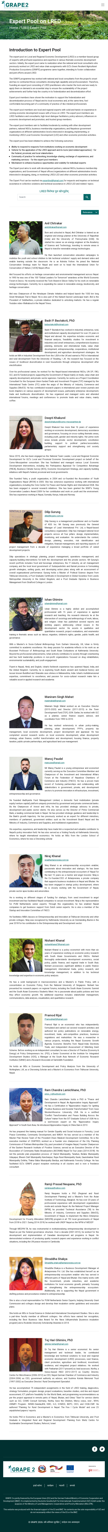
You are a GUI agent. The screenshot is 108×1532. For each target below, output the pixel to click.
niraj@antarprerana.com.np (57, 860)
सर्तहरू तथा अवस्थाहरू (71, 1522)
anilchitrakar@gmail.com (56, 227)
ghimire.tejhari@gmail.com (56, 1344)
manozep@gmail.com (54, 762)
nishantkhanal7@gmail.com (57, 944)
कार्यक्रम (50, 1485)
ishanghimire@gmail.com (56, 603)
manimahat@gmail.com (55, 700)
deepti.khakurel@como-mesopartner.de (63, 421)
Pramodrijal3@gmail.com (56, 1019)
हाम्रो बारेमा (37, 1485)
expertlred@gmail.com (53, 180)
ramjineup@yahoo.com (55, 1188)
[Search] (50, 197)
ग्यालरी (61, 1485)
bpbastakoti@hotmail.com (56, 324)
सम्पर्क (72, 1485)
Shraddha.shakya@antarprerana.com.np (63, 1263)
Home (13, 27)
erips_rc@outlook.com (55, 1094)
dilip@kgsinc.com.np (54, 516)
